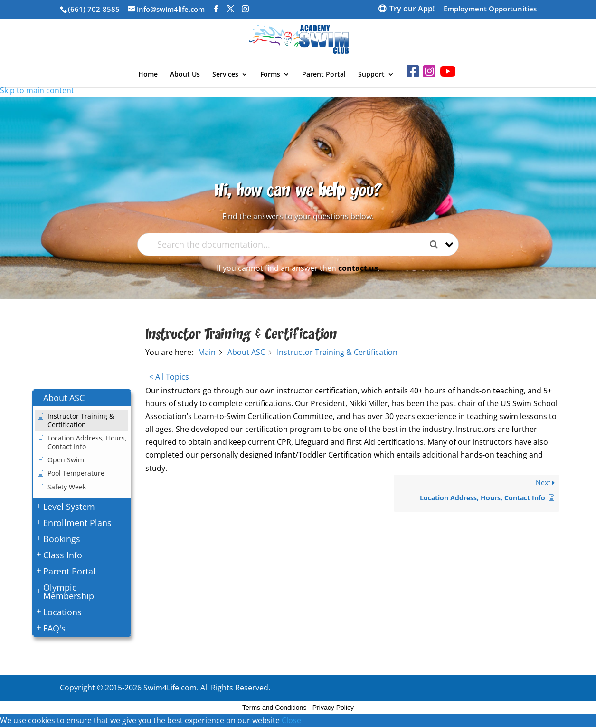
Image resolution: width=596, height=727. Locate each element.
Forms (270, 74)
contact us (358, 268)
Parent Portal (324, 74)
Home (148, 74)
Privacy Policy (333, 707)
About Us (185, 74)
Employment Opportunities (490, 9)
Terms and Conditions (274, 707)
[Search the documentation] (437, 244)
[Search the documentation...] (290, 244)
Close (291, 720)
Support (371, 74)
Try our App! (412, 9)
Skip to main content (37, 90)
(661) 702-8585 (94, 9)
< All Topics (169, 377)
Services (225, 74)
